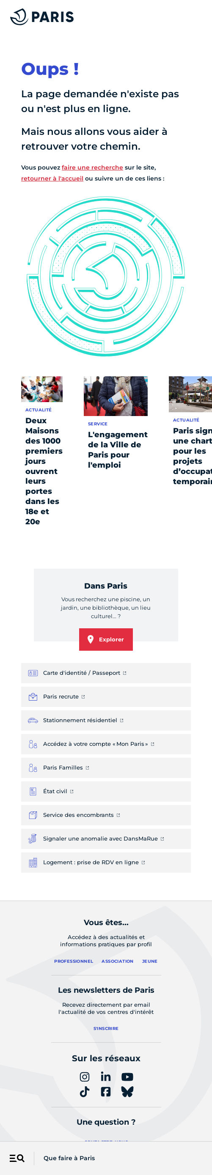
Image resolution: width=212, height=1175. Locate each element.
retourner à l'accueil (52, 178)
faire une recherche (92, 167)
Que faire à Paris (69, 1158)
